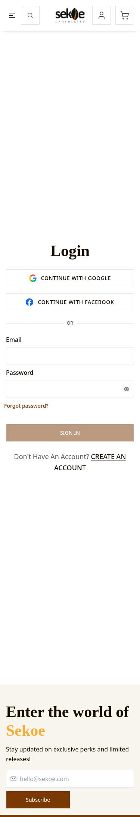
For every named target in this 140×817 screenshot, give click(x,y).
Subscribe (38, 799)
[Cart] (124, 15)
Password (20, 372)
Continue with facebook (70, 302)
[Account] (101, 15)
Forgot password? (26, 405)
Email (14, 339)
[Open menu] (12, 15)
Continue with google (70, 278)
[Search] (30, 15)
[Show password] (127, 389)
